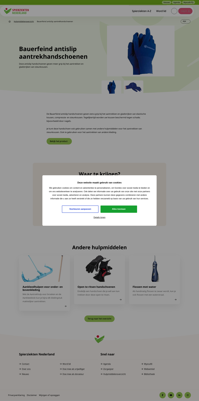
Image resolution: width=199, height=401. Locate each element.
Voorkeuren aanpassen (80, 209)
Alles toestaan (119, 209)
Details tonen (99, 217)
